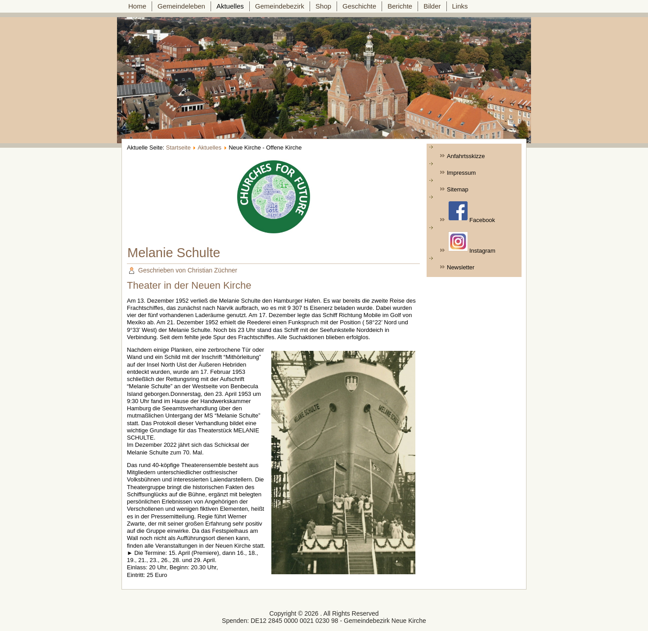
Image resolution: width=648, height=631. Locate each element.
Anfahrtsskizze (466, 156)
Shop (323, 6)
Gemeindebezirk (279, 6)
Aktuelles (230, 6)
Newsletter (460, 267)
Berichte (399, 6)
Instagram (471, 243)
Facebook (471, 212)
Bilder (432, 6)
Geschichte (359, 6)
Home (137, 6)
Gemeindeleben (181, 6)
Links (460, 6)
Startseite (178, 147)
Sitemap (457, 189)
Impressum (461, 172)
